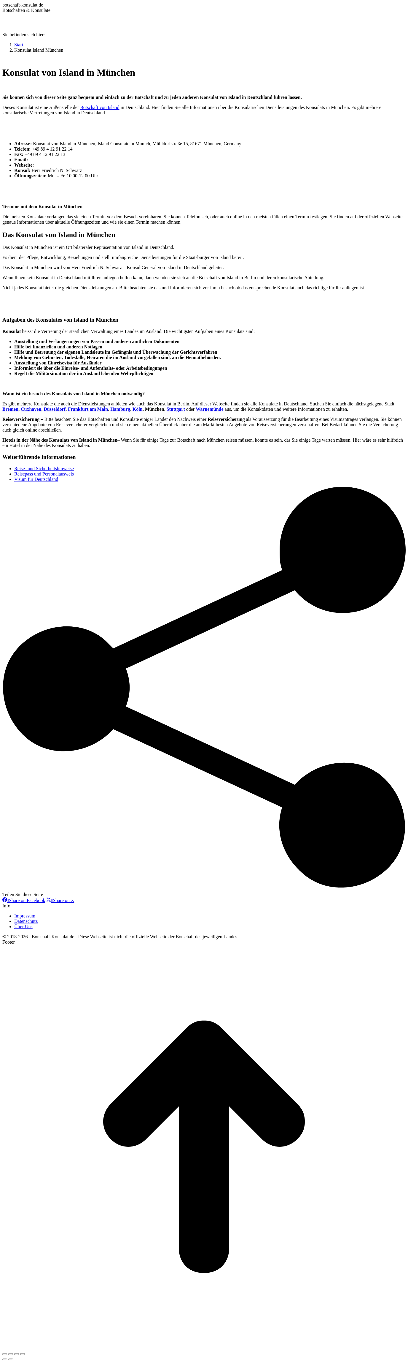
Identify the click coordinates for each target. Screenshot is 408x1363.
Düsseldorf (55, 409)
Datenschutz (26, 921)
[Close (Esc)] (4, 1354)
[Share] (10, 1354)
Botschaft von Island (99, 107)
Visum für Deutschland (36, 479)
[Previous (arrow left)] (4, 1359)
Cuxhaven (31, 409)
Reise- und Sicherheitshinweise (44, 468)
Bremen (10, 409)
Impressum (24, 915)
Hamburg (120, 409)
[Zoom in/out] (22, 1354)
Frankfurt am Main (88, 409)
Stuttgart (176, 409)
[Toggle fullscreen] (16, 1354)
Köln (138, 409)
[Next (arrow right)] (10, 1359)
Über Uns (23, 926)
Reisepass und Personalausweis (44, 473)
